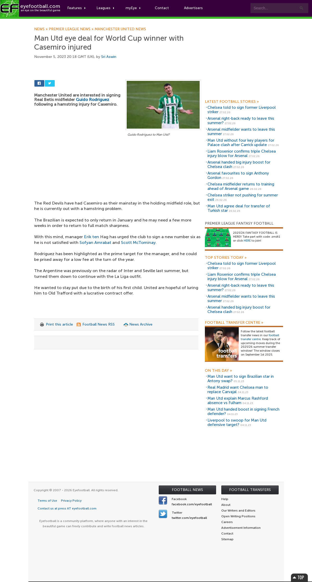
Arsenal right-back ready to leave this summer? (240, 120)
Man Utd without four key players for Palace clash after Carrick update (240, 142)
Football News (187, 490)
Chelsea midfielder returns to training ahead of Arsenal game (240, 186)
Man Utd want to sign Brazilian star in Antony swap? (240, 378)
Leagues (106, 8)
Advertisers (194, 8)
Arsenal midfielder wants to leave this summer (241, 131)
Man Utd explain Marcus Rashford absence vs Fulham (237, 400)
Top (299, 577)
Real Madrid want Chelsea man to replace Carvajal (237, 389)
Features (77, 8)
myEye (133, 8)
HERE (247, 240)
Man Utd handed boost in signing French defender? (243, 411)
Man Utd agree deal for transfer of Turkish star (238, 208)
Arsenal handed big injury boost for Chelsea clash (238, 164)
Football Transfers (250, 490)
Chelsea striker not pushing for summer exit (242, 197)
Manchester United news (120, 29)
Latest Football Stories (232, 101)
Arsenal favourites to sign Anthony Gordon (238, 175)
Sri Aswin (108, 57)
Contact (163, 8)
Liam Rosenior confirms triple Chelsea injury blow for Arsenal (241, 153)
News (41, 29)
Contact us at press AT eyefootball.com (67, 508)
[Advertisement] (117, 176)
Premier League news (72, 29)
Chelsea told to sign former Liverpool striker (241, 109)
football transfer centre (260, 337)
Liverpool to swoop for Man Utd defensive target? (236, 422)
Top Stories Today (226, 257)
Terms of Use (47, 500)
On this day (218, 370)
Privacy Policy (71, 500)
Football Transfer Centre (234, 322)
